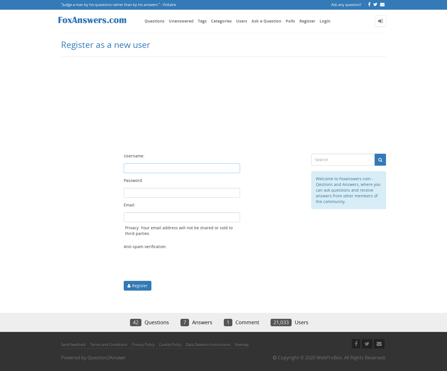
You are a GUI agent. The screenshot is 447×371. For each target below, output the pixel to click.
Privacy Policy (143, 344)
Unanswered (181, 21)
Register (307, 21)
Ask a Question (266, 21)
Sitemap (242, 344)
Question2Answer (107, 357)
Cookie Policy (170, 344)
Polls (290, 21)
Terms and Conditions (108, 344)
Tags (202, 21)
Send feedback (73, 344)
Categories (221, 21)
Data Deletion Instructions (208, 344)
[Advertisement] (223, 102)
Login (325, 21)
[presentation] (167, 265)
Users (241, 21)
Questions (154, 21)
